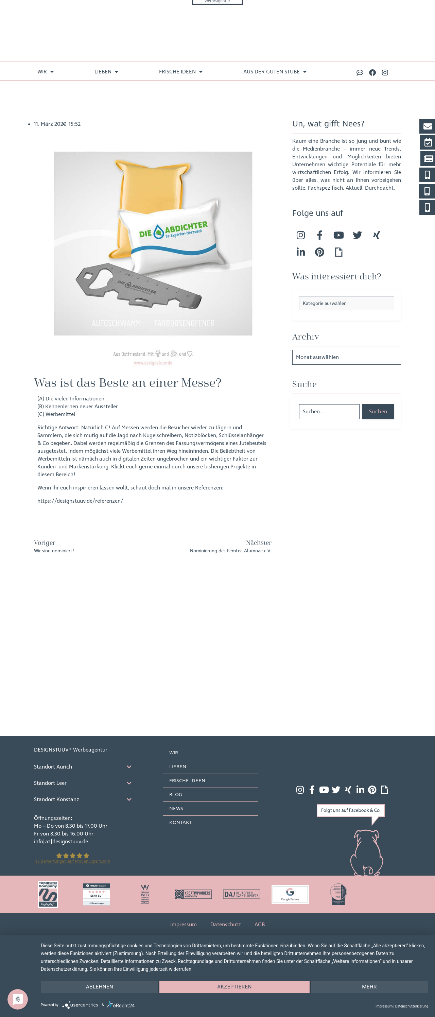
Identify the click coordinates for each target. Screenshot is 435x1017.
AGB (260, 924)
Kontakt (181, 822)
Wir (174, 752)
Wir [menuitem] (45, 71)
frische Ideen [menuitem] (181, 71)
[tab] (88, 766)
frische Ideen (188, 780)
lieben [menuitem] (106, 71)
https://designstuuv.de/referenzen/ (80, 501)
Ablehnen (98, 987)
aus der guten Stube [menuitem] (275, 71)
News (177, 808)
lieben (178, 766)
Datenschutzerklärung (411, 1006)
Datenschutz (225, 924)
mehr (370, 987)
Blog (176, 794)
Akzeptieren (234, 987)
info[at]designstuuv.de (61, 841)
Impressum (183, 924)
